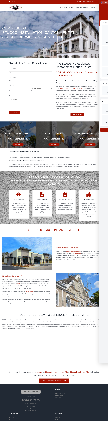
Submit (15, 112)
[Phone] (30, 77)
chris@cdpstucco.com (94, 1)
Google (39, 372)
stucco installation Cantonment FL (69, 88)
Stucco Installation (60, 393)
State (32, 90)
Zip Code (11, 95)
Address (11, 81)
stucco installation (76, 253)
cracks (19, 283)
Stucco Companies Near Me (56, 372)
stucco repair (29, 291)
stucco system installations (73, 251)
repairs (82, 88)
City (10, 90)
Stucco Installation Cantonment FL (67, 248)
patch (35, 302)
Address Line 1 (12, 85)
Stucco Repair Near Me (79, 372)
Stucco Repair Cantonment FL (12, 276)
